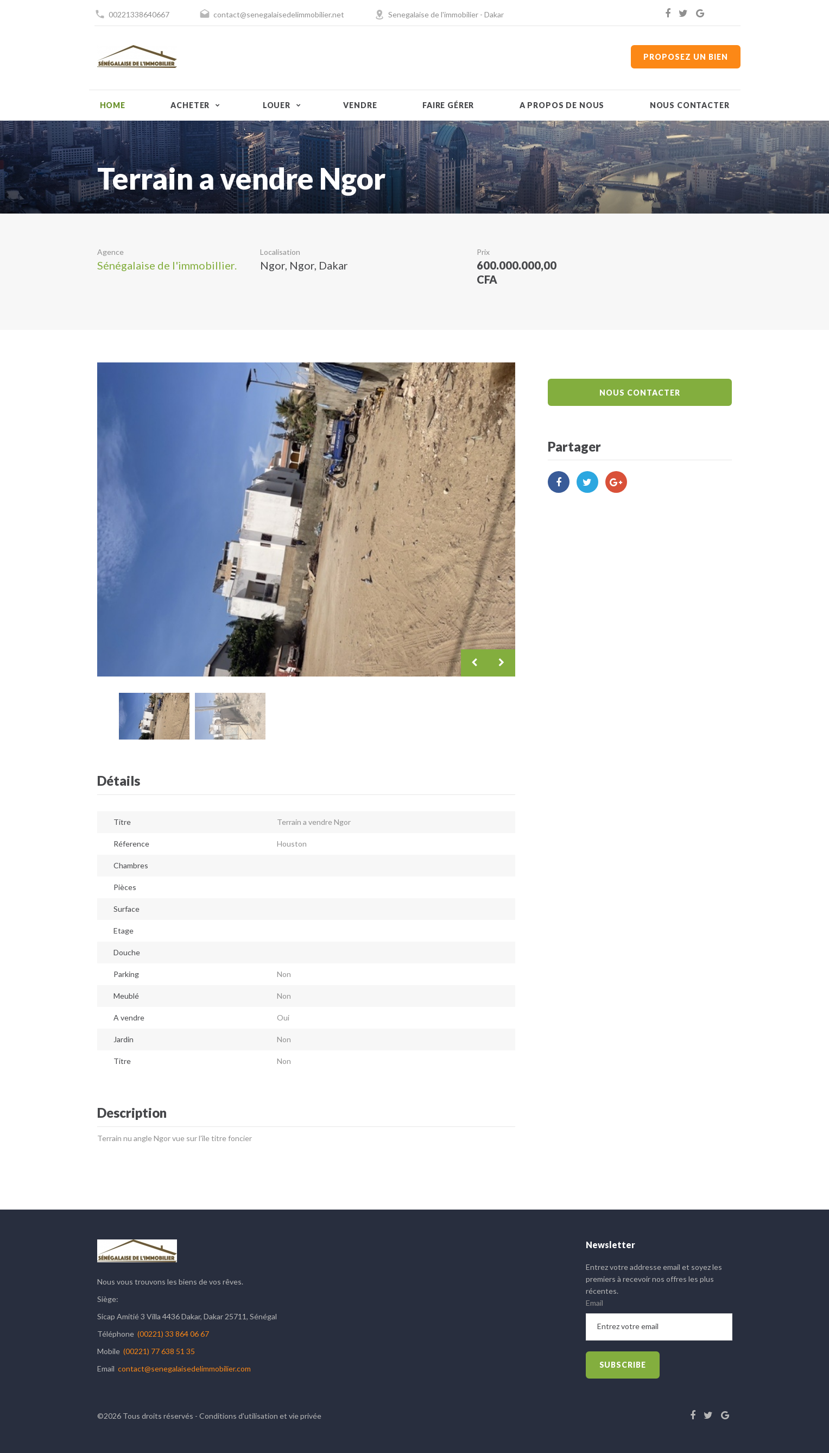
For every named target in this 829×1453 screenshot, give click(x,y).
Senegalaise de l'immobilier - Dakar (446, 14)
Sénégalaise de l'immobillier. (167, 265)
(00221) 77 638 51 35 (159, 1351)
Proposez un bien (685, 56)
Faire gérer (448, 105)
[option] (306, 519)
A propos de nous (562, 105)
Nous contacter (690, 105)
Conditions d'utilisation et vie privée (260, 1415)
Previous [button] (474, 663)
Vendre (360, 105)
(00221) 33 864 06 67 (173, 1333)
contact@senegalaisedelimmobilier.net (278, 14)
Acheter (190, 105)
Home (112, 105)
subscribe (623, 1364)
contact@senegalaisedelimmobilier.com (184, 1368)
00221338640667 (139, 14)
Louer (276, 105)
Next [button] (501, 663)
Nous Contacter (639, 392)
